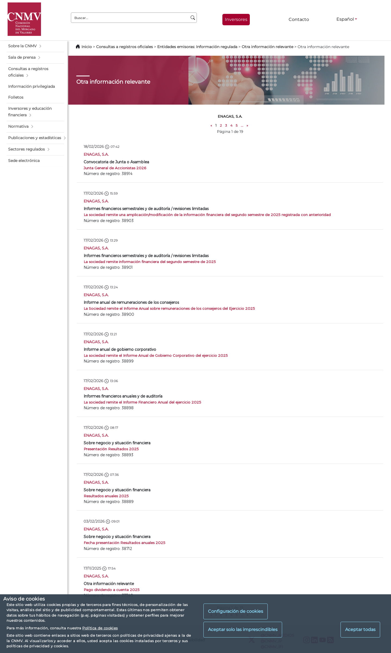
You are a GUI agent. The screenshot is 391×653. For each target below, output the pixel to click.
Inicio (86, 46)
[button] (35, 46)
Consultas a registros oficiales (124, 46)
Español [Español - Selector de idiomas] (345, 19)
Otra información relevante (267, 46)
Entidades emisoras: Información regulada (197, 46)
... (242, 125)
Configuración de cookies (235, 611)
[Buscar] (193, 18)
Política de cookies (100, 628)
